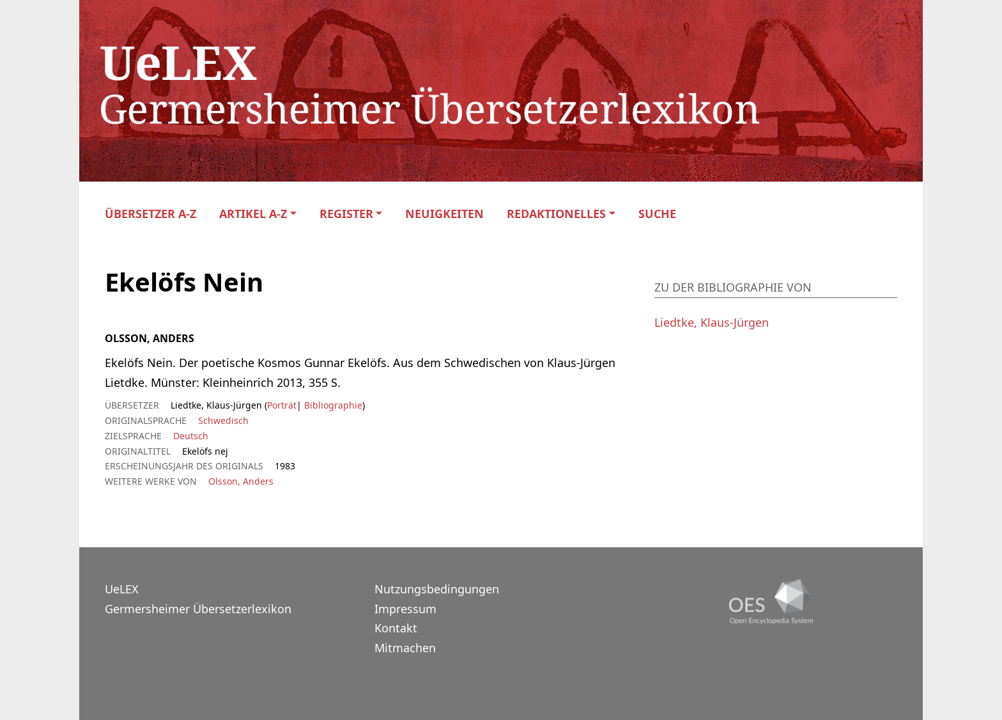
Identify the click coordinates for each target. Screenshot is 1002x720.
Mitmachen (405, 647)
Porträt (282, 405)
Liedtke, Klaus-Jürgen (711, 322)
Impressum (405, 608)
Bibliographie (332, 405)
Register (346, 214)
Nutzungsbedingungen (436, 589)
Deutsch (190, 436)
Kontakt (395, 628)
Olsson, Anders (241, 481)
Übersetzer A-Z (150, 214)
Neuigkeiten (444, 214)
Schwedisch (223, 420)
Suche (657, 214)
